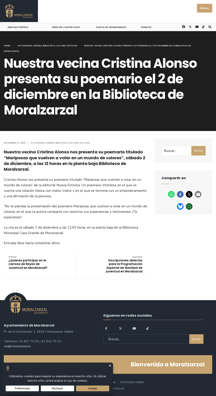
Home (7, 45)
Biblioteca (49, 45)
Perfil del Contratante (66, 27)
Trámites (146, 27)
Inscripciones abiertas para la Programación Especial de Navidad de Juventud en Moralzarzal (123, 264)
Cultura (61, 45)
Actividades (25, 45)
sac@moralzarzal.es (17, 346)
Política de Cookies (132, 382)
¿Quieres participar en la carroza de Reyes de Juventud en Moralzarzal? (28, 262)
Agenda (37, 45)
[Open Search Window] (210, 26)
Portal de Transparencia (111, 27)
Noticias (72, 45)
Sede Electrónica (18, 27)
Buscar (198, 150)
